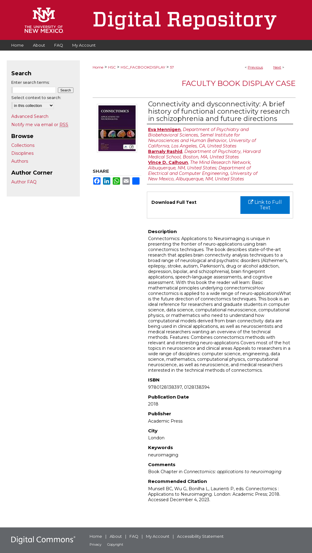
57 (172, 67)
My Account (157, 536)
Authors (19, 161)
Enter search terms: (30, 82)
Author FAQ (24, 182)
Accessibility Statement (200, 536)
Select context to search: (36, 97)
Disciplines (22, 153)
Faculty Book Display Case (239, 83)
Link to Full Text (265, 205)
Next (277, 67)
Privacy (95, 544)
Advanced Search (29, 116)
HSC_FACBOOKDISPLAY (143, 67)
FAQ (133, 536)
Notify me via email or (39, 124)
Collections (22, 145)
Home (98, 67)
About (116, 536)
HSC (112, 67)
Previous (255, 67)
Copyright (115, 544)
